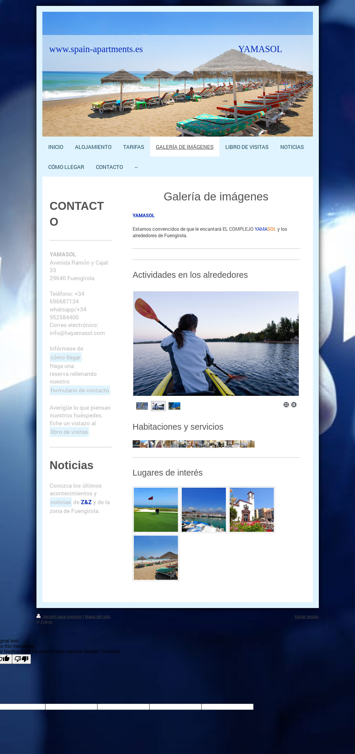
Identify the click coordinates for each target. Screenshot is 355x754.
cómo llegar (66, 357)
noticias (61, 502)
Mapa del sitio (97, 616)
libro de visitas (69, 431)
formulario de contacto (80, 390)
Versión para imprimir (59, 616)
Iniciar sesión (307, 616)
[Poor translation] (21, 659)
